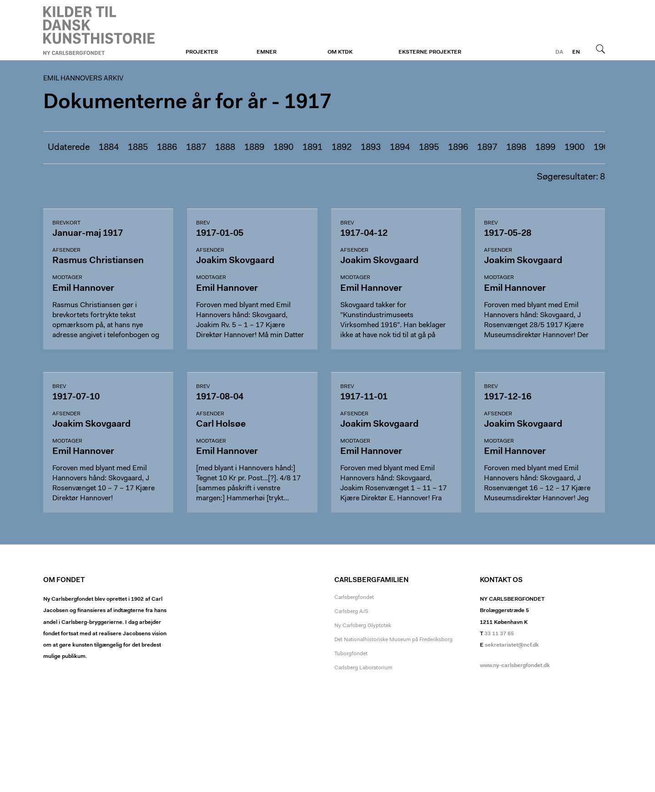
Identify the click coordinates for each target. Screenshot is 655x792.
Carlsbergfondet (354, 597)
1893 (371, 147)
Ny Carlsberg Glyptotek (362, 625)
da (559, 52)
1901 (604, 147)
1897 (487, 147)
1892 (342, 147)
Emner (267, 52)
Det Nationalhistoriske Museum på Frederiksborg (393, 640)
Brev (203, 223)
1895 (429, 147)
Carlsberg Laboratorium (363, 668)
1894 (400, 147)
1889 (254, 147)
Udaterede (69, 147)
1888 (225, 147)
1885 (138, 147)
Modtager (67, 277)
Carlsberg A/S (351, 611)
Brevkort (66, 223)
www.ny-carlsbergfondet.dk (515, 665)
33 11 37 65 (499, 634)
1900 (574, 147)
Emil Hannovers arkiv (99, 30)
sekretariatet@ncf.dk (512, 645)
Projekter (202, 52)
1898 (516, 147)
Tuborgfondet (351, 654)
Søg (600, 48)
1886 (167, 147)
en (576, 52)
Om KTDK (340, 52)
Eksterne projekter (429, 52)
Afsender (66, 250)
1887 (196, 147)
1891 (312, 147)
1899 (545, 147)
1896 (458, 147)
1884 (109, 147)
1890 (283, 147)
